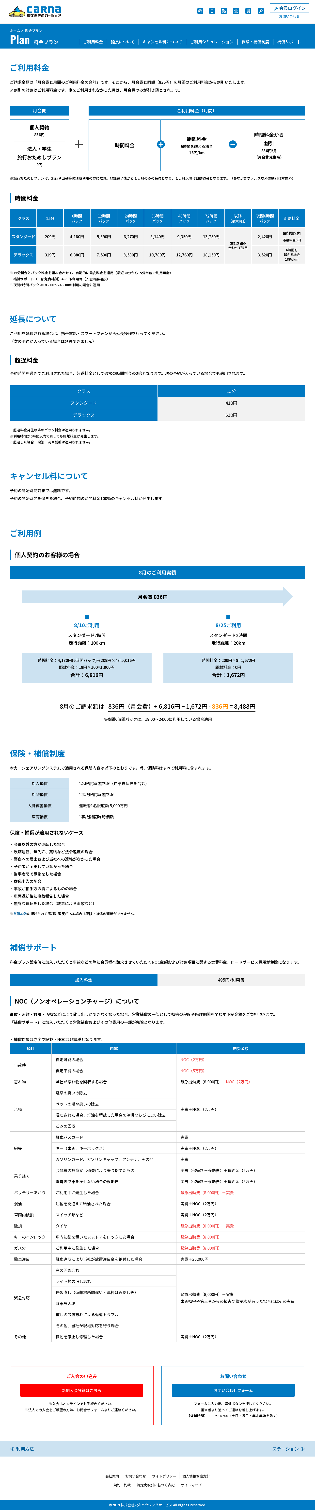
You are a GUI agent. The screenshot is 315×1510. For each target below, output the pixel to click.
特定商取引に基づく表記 (156, 1484)
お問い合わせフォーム (233, 1390)
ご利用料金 (93, 42)
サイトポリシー (164, 1476)
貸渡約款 (20, 913)
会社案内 (112, 1476)
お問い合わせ (135, 1476)
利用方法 (25, 1448)
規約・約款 (122, 1484)
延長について (123, 42)
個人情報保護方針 (196, 1476)
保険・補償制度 (255, 42)
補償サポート (289, 42)
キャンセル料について (162, 42)
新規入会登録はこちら (81, 1390)
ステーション (285, 1448)
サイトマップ (191, 1484)
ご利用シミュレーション (212, 42)
